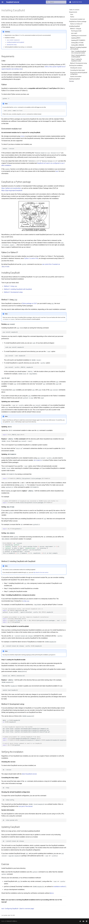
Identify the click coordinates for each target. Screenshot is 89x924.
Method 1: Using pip (75, 28)
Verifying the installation (76, 65)
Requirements (73, 12)
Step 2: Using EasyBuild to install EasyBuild (78, 56)
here (57, 171)
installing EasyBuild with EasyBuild (15, 42)
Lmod (22, 136)
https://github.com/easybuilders (11, 188)
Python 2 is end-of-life (31, 258)
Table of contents (74, 9)
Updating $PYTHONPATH (78, 40)
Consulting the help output (77, 70)
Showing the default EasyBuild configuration (78, 73)
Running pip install (76, 31)
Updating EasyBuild (74, 79)
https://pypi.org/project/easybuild (11, 190)
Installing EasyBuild (74, 26)
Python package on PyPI (29, 303)
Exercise (71, 81)
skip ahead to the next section (40, 572)
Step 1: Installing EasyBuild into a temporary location (78, 52)
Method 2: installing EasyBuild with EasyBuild (18, 289)
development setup (12, 44)
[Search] (56, 2)
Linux (71, 14)
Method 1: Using (10, 286)
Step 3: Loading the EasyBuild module (76, 59)
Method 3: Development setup (78, 63)
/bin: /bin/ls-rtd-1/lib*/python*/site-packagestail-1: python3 (34, 619)
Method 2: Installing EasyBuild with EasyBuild (78, 48)
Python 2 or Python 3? (76, 24)
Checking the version (76, 68)
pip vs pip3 (74, 33)
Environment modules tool (77, 19)
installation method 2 (59, 886)
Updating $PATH (75, 38)
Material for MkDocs (12, 921)
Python (72, 16)
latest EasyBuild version (29, 774)
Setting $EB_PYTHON (77, 42)
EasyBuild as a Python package (77, 21)
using (26, 601)
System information (75, 76)
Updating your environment (78, 35)
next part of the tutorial (25, 806)
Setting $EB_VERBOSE (77, 45)
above (52, 893)
